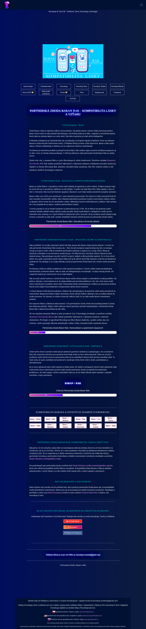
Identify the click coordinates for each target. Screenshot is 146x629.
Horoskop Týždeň (99, 86)
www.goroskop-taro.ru (91, 619)
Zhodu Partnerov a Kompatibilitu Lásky (45, 459)
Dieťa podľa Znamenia (46, 92)
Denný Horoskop (54, 493)
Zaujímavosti (99, 92)
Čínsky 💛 (63, 92)
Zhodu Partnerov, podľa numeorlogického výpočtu (92, 465)
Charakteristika (45, 86)
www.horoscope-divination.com (92, 615)
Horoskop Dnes (81, 86)
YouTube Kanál (72, 521)
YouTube (73, 98)
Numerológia (28, 86)
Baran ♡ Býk (50, 419)
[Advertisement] (73, 30)
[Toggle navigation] (141, 5)
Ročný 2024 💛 (28, 92)
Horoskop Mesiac (117, 86)
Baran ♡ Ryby (111, 426)
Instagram (72, 527)
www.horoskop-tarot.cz (86, 612)
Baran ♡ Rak (80, 419)
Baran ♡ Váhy (35, 426)
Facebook (117, 92)
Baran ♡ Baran (35, 419)
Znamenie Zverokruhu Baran (41, 317)
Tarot (82, 92)
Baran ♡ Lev (95, 419)
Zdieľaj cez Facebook (72, 533)
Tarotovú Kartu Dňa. (90, 493)
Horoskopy (64, 86)
